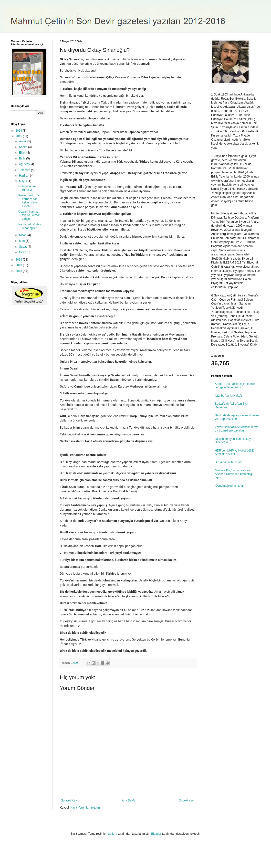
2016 (19, 130)
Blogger (156, 833)
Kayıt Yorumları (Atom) (85, 807)
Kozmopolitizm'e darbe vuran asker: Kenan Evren (29, 201)
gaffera (112, 833)
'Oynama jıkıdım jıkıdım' (230, 485)
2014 (19, 259)
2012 (19, 271)
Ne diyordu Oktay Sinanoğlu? (29, 226)
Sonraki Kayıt (69, 800)
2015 (19, 136)
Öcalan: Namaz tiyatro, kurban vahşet (29, 215)
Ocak (23, 252)
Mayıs (23, 181)
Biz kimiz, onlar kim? (228, 462)
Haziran (24, 175)
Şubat (23, 246)
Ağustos (25, 164)
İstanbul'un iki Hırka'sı (27, 188)
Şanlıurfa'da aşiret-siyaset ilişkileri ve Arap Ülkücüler (237, 417)
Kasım (23, 147)
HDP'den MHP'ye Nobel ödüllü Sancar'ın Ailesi (235, 452)
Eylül (22, 158)
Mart (22, 240)
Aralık (23, 141)
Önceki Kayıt (187, 800)
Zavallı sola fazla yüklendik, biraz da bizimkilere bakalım (236, 428)
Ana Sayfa (128, 800)
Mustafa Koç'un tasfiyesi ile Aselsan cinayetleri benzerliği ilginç (234, 474)
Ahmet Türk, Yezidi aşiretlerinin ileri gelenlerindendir (235, 385)
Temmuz (25, 170)
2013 (19, 265)
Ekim (22, 152)
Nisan (23, 235)
